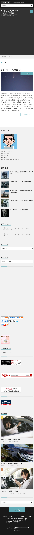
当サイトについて (13, 516)
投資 (26, 518)
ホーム (5, 516)
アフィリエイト (27, 73)
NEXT (11, 93)
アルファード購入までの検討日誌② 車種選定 (21, 200)
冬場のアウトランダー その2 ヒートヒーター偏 (15, 228)
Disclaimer (25, 522)
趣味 (24, 493)
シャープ (24, 93)
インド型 (19, 93)
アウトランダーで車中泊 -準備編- (10, 491)
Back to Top (17, 510)
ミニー (30, 234)
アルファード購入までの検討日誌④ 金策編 (20, 181)
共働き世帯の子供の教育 (13, 522)
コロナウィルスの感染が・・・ (13, 70)
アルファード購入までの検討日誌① (19, 209)
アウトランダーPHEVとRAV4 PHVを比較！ (12, 463)
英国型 (28, 93)
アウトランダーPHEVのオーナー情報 (11, 441)
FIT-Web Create (22, 529)
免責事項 (22, 516)
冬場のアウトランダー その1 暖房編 (10, 439)
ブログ (29, 516)
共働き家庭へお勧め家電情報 (15, 518)
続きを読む (27, 114)
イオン (14, 93)
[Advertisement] (17, 35)
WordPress (17, 530)
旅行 (21, 493)
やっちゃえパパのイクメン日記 (10, 12)
